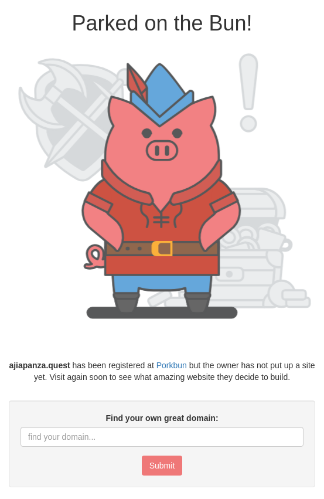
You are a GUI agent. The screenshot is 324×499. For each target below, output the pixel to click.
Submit (162, 465)
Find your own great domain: (161, 418)
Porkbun (171, 365)
